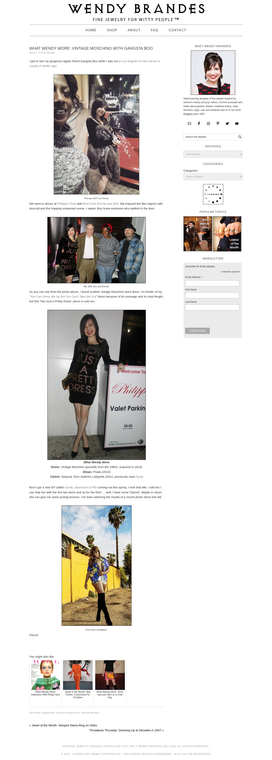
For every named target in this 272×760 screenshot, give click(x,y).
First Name (191, 289)
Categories (191, 170)
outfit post (60, 712)
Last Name (191, 302)
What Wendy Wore (90, 712)
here (139, 476)
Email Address (193, 278)
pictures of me (73, 712)
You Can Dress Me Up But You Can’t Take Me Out (63, 296)
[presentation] (215, 320)
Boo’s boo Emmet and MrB (101, 203)
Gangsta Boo (48, 712)
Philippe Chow (66, 203)
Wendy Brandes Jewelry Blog (136, 10)
